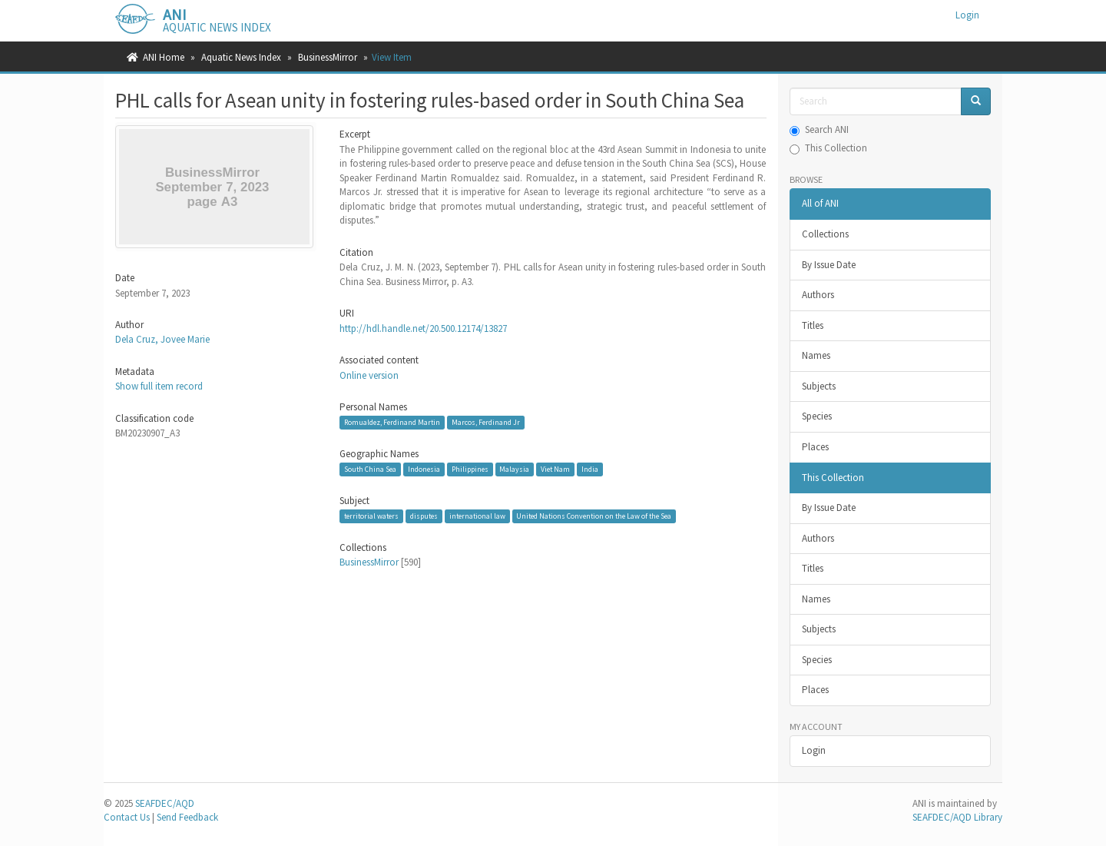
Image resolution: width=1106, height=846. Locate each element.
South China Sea (370, 469)
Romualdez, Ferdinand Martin (392, 422)
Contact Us (127, 817)
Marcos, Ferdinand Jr (486, 422)
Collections (825, 234)
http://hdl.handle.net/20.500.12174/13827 (423, 328)
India (589, 469)
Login (814, 750)
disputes (424, 516)
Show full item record (159, 386)
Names (816, 355)
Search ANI (819, 129)
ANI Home (163, 57)
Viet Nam (555, 469)
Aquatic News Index (241, 57)
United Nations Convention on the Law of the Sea (593, 516)
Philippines (470, 469)
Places (815, 446)
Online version (369, 375)
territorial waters (371, 516)
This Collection (828, 147)
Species (817, 416)
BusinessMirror (327, 57)
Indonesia (424, 469)
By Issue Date (829, 264)
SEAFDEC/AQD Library (957, 817)
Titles (812, 325)
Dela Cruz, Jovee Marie (162, 339)
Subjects (819, 386)
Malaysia (514, 469)
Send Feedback (187, 817)
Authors (818, 294)
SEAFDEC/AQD (164, 803)
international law (477, 516)
